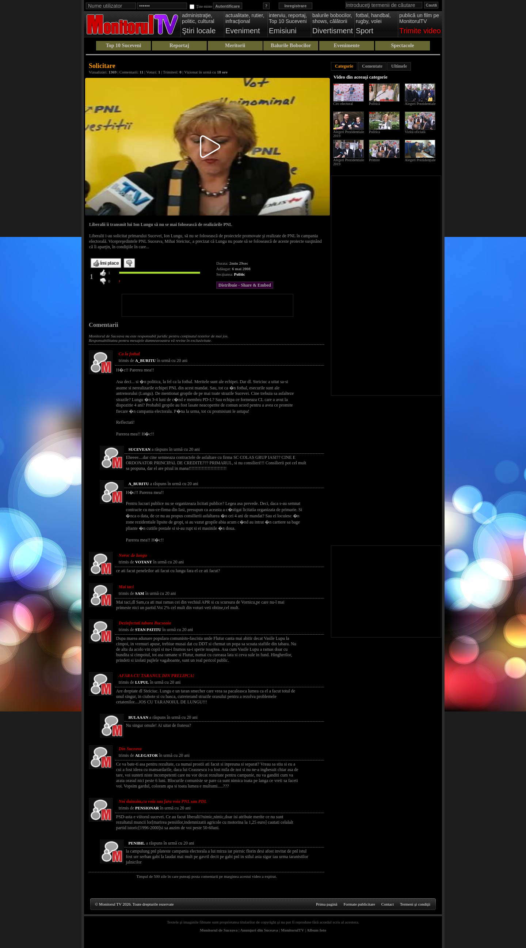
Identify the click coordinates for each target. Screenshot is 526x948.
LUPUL (142, 682)
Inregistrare (296, 6)
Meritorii (235, 45)
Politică (374, 104)
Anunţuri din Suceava (259, 930)
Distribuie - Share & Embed (244, 285)
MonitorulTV (292, 930)
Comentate (372, 66)
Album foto (316, 930)
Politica (374, 132)
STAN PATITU (148, 629)
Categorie (344, 66)
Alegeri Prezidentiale (420, 104)
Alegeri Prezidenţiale (420, 160)
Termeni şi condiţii (415, 904)
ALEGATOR (146, 755)
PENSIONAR (147, 808)
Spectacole (402, 45)
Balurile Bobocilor (291, 45)
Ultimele (399, 66)
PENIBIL (136, 843)
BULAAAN (138, 717)
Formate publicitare (359, 904)
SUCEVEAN (139, 449)
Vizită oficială (415, 132)
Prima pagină (326, 904)
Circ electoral (343, 104)
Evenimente (347, 45)
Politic (239, 274)
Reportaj (179, 45)
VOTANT (143, 562)
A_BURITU (145, 360)
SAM (139, 593)
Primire (374, 160)
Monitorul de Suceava (218, 930)
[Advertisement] (207, 305)
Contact (387, 904)
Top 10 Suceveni (123, 45)
